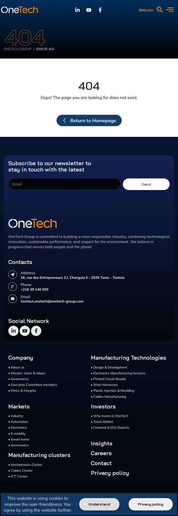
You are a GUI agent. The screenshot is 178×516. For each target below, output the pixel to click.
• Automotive (18, 422)
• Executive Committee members (32, 385)
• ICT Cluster (18, 476)
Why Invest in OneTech (110, 416)
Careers (101, 453)
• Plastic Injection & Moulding (112, 390)
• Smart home (18, 439)
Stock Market (103, 422)
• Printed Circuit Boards (108, 379)
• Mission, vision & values (26, 373)
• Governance (18, 379)
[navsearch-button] (160, 10)
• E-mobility (16, 433)
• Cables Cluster (20, 470)
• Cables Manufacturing (108, 396)
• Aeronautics (18, 445)
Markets (19, 406)
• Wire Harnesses (104, 385)
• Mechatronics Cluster (25, 465)
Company (20, 358)
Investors (103, 406)
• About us (16, 367)
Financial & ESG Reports (111, 427)
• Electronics (17, 427)
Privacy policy (110, 473)
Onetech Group (18, 49)
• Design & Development (109, 367)
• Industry (15, 416)
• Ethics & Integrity (22, 390)
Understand (99, 504)
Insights (101, 443)
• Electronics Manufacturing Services (118, 373)
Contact (101, 463)
